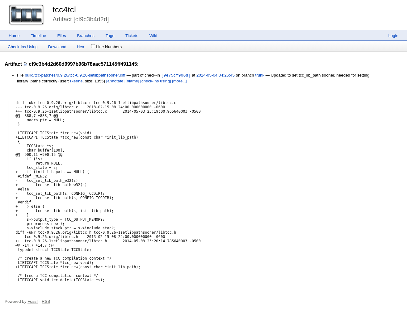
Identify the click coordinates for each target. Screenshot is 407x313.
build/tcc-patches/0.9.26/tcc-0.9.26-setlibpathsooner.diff (75, 75)
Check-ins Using (23, 46)
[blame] (132, 81)
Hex (80, 46)
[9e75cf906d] (176, 75)
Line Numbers (106, 46)
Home (14, 35)
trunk (259, 75)
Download (57, 46)
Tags (110, 35)
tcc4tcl (64, 9)
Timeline (38, 35)
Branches (85, 35)
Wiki (153, 35)
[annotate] (115, 81)
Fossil (32, 301)
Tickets (131, 35)
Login (393, 35)
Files (61, 35)
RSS (46, 301)
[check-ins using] (155, 81)
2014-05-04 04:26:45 (215, 75)
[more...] (179, 81)
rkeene (76, 81)
